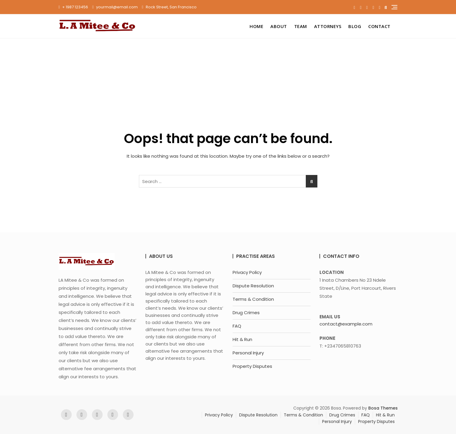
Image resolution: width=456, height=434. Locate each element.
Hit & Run (242, 339)
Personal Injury (248, 353)
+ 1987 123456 (73, 7)
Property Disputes (252, 366)
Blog (354, 26)
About (278, 26)
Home (256, 26)
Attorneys (327, 26)
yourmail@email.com (115, 7)
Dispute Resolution (253, 286)
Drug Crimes (246, 312)
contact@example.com (345, 324)
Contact (379, 26)
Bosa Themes (383, 408)
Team (300, 26)
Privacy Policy (247, 272)
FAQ (237, 326)
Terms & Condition (253, 299)
